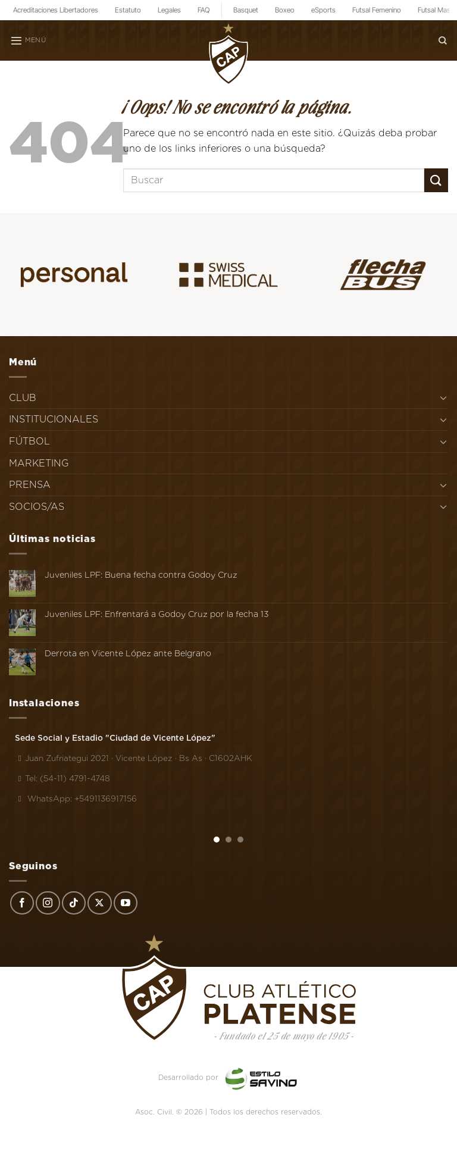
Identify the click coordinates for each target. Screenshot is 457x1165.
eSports (323, 9)
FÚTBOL (29, 441)
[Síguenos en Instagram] (48, 903)
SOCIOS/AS (36, 506)
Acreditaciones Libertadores (55, 9)
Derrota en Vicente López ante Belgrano (128, 653)
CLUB (22, 397)
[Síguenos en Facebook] (22, 903)
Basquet (245, 9)
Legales (169, 9)
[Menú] (28, 40)
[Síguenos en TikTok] (74, 903)
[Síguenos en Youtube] (125, 903)
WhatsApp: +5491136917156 (76, 798)
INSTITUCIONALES (53, 419)
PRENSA (30, 484)
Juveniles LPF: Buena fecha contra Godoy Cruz (141, 575)
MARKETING (39, 463)
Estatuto (128, 9)
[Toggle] (443, 397)
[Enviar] (436, 180)
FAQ (204, 9)
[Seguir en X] (99, 903)
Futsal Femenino (376, 9)
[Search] (443, 40)
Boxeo (285, 9)
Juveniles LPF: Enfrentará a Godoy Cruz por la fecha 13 (157, 614)
